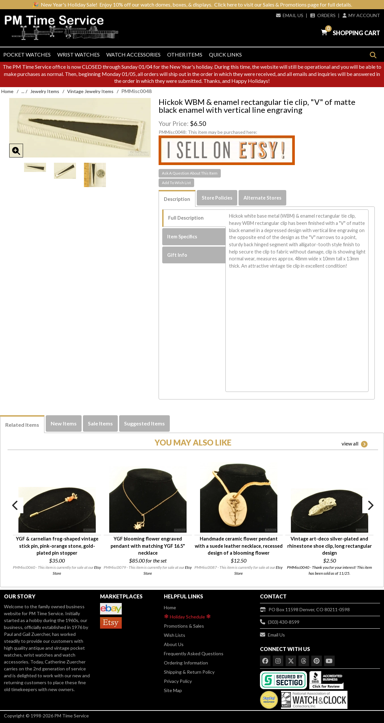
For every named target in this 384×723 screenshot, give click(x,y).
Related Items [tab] (22, 425)
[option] (35, 167)
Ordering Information (186, 662)
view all (355, 443)
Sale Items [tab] (100, 423)
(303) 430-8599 (279, 622)
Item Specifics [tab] (182, 236)
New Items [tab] (64, 423)
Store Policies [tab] (217, 198)
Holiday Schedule (187, 616)
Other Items (184, 54)
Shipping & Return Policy (189, 672)
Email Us (289, 15)
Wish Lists (174, 635)
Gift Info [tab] (177, 255)
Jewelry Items (44, 91)
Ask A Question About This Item (190, 173)
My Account (361, 15)
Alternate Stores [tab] (262, 198)
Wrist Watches (78, 54)
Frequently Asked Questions (193, 653)
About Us (174, 644)
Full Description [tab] (186, 218)
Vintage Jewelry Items (90, 91)
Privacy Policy (178, 681)
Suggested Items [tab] (144, 423)
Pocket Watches (27, 54)
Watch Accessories (133, 54)
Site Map (173, 690)
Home (7, 91)
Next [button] (370, 505)
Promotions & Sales (184, 626)
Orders (322, 15)
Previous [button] (15, 505)
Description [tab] (177, 199)
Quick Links (225, 54)
